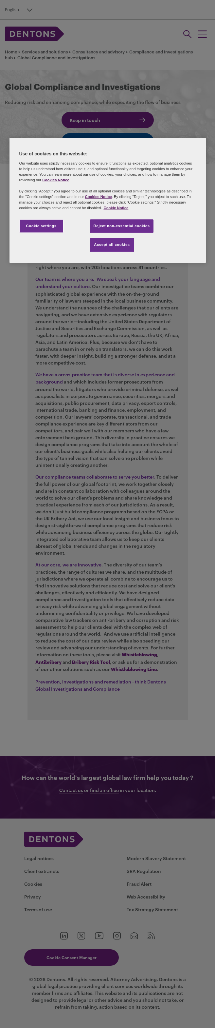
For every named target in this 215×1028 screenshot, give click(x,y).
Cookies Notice (55, 180)
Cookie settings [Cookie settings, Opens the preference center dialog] (41, 226)
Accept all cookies (112, 245)
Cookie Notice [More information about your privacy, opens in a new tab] (115, 208)
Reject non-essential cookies (122, 226)
